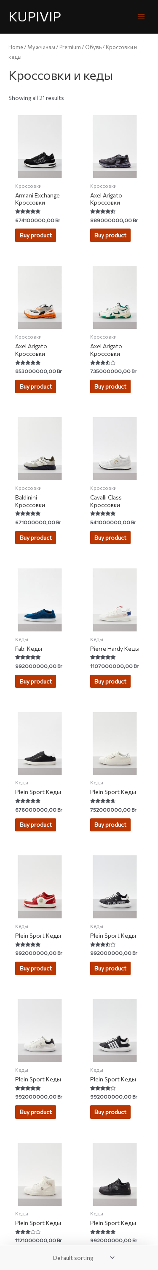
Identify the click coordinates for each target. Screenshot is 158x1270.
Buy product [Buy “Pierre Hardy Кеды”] (110, 681)
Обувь (93, 47)
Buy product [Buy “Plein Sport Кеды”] (36, 824)
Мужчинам (41, 47)
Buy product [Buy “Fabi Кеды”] (36, 681)
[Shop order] (82, 1257)
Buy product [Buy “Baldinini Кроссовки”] (36, 537)
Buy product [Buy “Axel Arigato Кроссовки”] (110, 235)
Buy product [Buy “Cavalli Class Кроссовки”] (110, 537)
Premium (70, 47)
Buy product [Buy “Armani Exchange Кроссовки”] (36, 235)
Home (15, 47)
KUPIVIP (34, 16)
